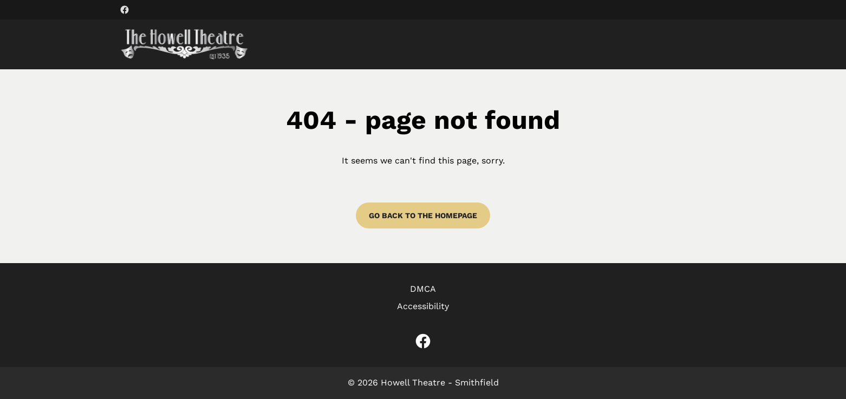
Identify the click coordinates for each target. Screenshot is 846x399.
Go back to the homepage (423, 215)
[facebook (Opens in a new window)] (124, 10)
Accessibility (423, 306)
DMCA (423, 289)
